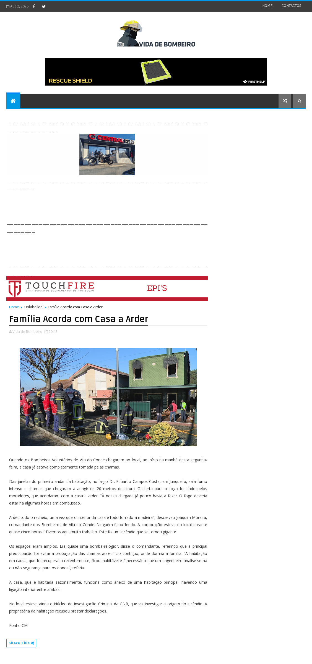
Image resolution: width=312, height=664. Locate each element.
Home (14, 306)
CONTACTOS (291, 5)
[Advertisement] (107, 204)
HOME (267, 5)
